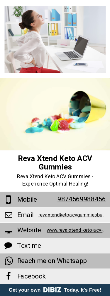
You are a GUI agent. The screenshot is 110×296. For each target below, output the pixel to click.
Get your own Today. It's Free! (55, 290)
